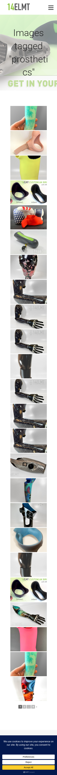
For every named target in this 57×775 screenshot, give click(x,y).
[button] (52, 9)
